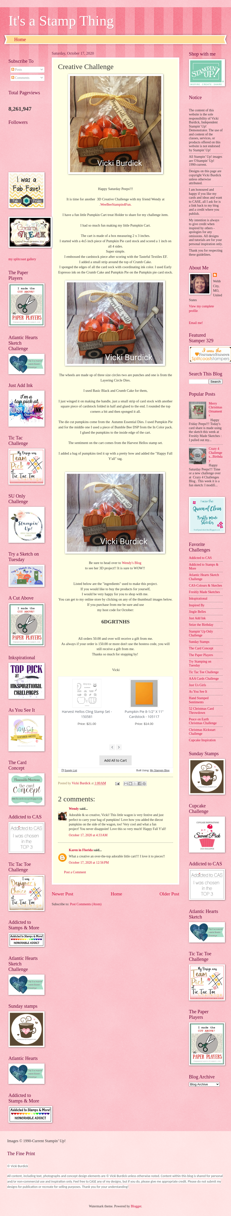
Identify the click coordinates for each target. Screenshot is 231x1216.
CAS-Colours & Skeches (205, 585)
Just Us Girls (197, 685)
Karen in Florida (81, 850)
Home (20, 39)
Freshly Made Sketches (204, 592)
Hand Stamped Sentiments (199, 700)
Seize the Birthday (201, 625)
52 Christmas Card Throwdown (201, 711)
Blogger (136, 1206)
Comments (20, 78)
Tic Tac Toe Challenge (204, 672)
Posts (16, 69)
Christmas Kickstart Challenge (202, 732)
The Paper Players (201, 655)
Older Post (169, 893)
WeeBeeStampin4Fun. (116, 204)
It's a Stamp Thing (61, 21)
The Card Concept (201, 648)
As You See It (198, 691)
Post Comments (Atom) (86, 904)
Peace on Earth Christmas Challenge (203, 721)
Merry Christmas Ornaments (215, 409)
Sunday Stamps (199, 642)
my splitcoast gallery (22, 259)
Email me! (196, 323)
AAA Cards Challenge (204, 678)
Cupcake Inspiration (202, 740)
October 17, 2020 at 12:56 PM (89, 862)
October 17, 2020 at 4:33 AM (88, 835)
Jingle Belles (197, 612)
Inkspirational (198, 598)
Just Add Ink (197, 618)
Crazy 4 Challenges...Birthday (216, 454)
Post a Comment (75, 872)
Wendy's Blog (132, 563)
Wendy (74, 809)
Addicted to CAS (200, 558)
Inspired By (197, 605)
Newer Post (62, 893)
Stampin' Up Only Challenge (201, 633)
